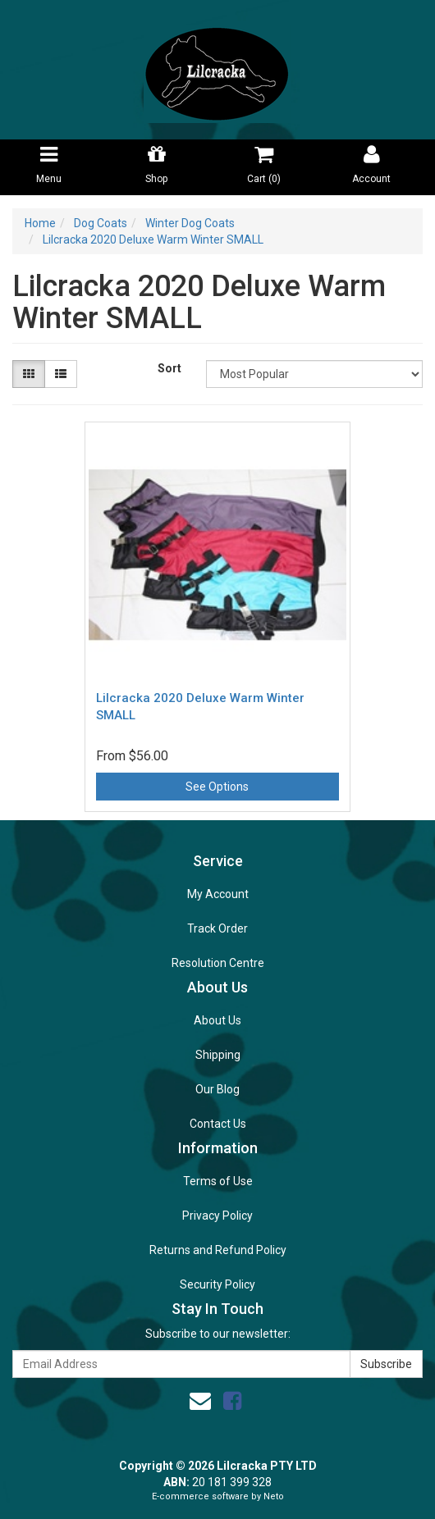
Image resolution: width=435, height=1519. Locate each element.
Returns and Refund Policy (217, 1250)
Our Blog (217, 1089)
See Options (217, 786)
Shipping (217, 1054)
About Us (217, 1020)
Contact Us (218, 1123)
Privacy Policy (217, 1215)
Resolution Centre (218, 962)
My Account (218, 894)
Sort (169, 368)
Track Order (217, 928)
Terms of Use (218, 1181)
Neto (273, 1496)
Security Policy (217, 1284)
